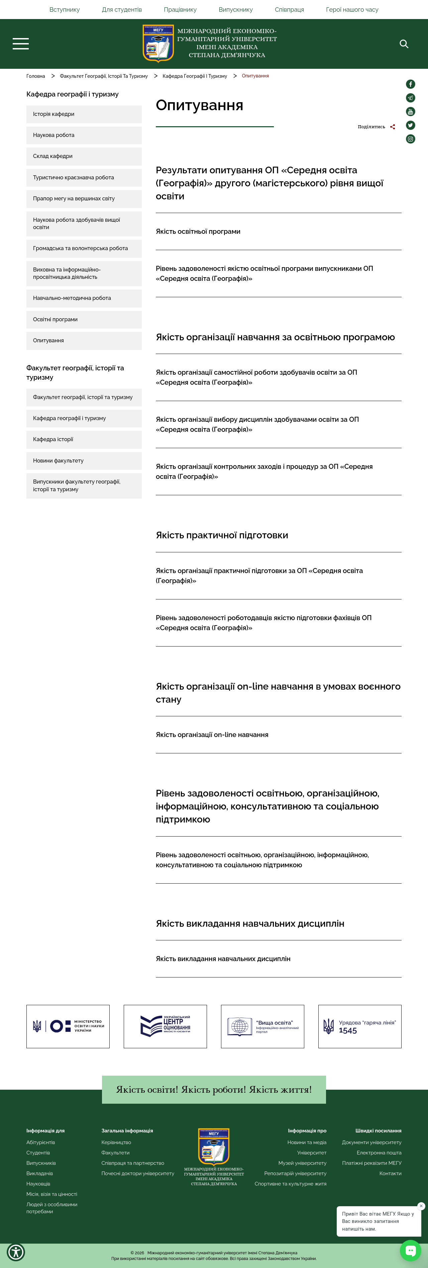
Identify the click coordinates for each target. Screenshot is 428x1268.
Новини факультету (58, 461)
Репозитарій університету (295, 1173)
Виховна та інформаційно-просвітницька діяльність (67, 273)
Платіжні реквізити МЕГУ (372, 1163)
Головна (35, 76)
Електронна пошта (379, 1153)
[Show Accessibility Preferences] (16, 1252)
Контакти (391, 1173)
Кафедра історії (53, 439)
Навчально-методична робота (72, 298)
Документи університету (372, 1142)
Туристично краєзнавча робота (73, 177)
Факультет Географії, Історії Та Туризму (104, 76)
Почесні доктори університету (137, 1173)
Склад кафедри (53, 156)
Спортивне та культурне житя (291, 1184)
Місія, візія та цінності (51, 1194)
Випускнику (236, 9)
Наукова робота (54, 135)
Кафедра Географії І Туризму (195, 76)
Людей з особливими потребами (51, 1208)
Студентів (38, 1153)
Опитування (48, 340)
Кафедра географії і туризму (69, 418)
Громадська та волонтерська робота (80, 248)
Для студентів (122, 9)
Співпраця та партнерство (132, 1163)
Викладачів (39, 1173)
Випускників (41, 1163)
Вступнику (64, 9)
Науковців (38, 1184)
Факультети (115, 1153)
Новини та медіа (307, 1142)
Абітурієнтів (40, 1142)
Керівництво (116, 1142)
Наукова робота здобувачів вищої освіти (76, 223)
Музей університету (303, 1163)
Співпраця (289, 9)
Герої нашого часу (352, 9)
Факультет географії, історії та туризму (83, 397)
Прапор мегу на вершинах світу (74, 198)
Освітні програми (55, 319)
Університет (312, 1153)
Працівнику (180, 9)
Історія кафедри (53, 114)
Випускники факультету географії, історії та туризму (76, 485)
